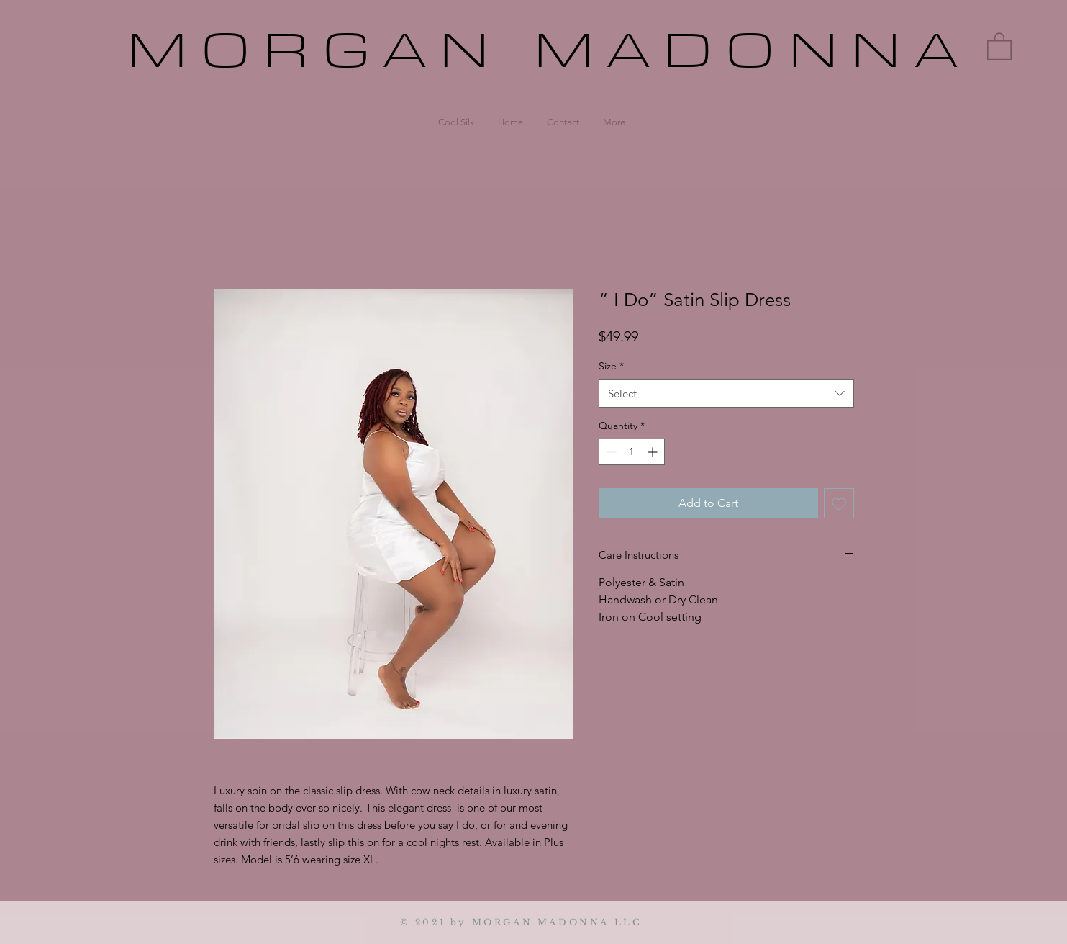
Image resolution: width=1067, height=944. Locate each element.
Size (611, 365)
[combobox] (726, 393)
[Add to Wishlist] (839, 503)
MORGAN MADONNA (549, 51)
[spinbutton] (632, 451)
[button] (999, 45)
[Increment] (654, 451)
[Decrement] (610, 451)
